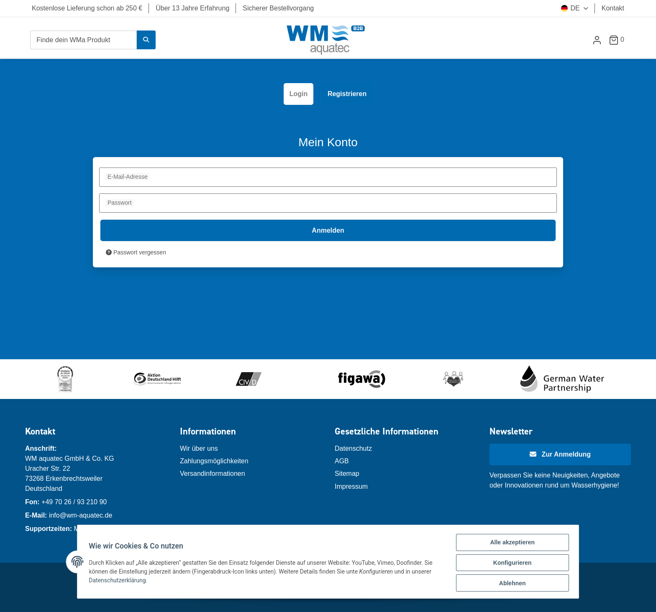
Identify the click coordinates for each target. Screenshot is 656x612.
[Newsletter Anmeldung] (560, 454)
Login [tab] (299, 93)
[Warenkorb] (620, 39)
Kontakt (613, 8)
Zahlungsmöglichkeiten (214, 461)
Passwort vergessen (136, 252)
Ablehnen (510, 583)
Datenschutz (353, 448)
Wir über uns (199, 448)
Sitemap (347, 473)
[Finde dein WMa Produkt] (83, 39)
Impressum (351, 486)
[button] (597, 40)
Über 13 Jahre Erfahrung (192, 8)
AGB (342, 461)
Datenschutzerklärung (119, 581)
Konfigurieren (510, 564)
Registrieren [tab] (347, 93)
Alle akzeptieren (510, 544)
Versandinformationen (212, 473)
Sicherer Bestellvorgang (278, 8)
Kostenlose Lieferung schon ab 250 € (87, 8)
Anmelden (328, 230)
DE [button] (570, 8)
